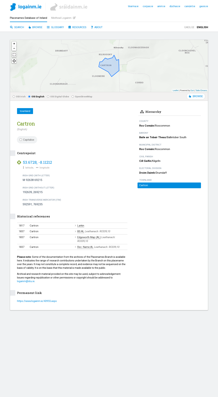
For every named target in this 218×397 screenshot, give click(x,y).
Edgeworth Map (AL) (89, 237)
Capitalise (27, 139)
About (97, 27)
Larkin (80, 225)
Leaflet (175, 90)
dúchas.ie (174, 6)
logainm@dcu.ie (26, 281)
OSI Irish (19, 96)
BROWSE (196, 96)
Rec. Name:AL (85, 247)
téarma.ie (133, 6)
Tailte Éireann (201, 90)
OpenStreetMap (82, 96)
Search (17, 27)
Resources (77, 27)
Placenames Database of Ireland (28, 17)
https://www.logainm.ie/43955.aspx (37, 301)
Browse (35, 27)
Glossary (55, 27)
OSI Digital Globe (58, 96)
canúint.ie (189, 6)
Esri (192, 90)
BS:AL (80, 231)
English (202, 27)
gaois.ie (203, 6)
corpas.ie (148, 6)
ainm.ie (161, 6)
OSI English (36, 96)
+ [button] (14, 44)
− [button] (14, 48)
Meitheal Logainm (63, 17)
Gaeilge (189, 27)
